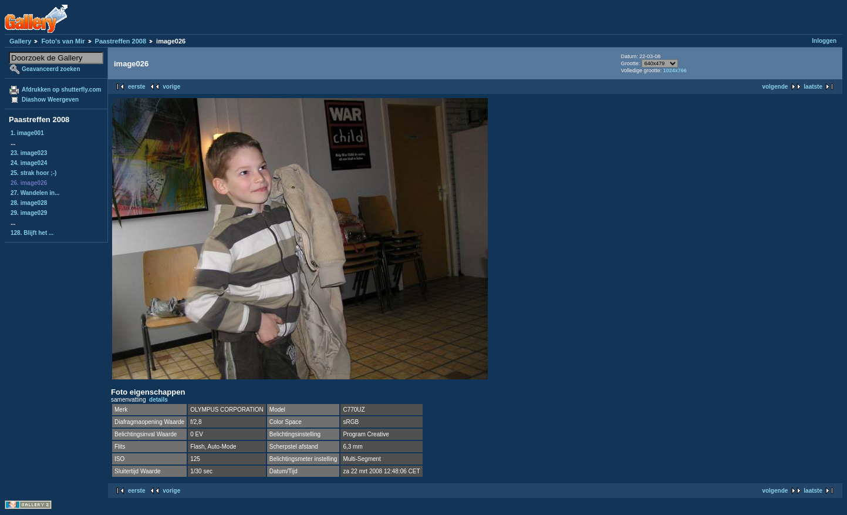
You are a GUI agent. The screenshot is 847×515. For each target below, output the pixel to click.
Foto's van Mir (63, 41)
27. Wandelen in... (35, 193)
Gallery (20, 41)
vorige (171, 86)
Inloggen (824, 41)
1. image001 (27, 133)
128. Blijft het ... (32, 233)
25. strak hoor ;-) (33, 173)
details (158, 399)
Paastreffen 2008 (120, 41)
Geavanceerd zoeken (51, 69)
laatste (813, 86)
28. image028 (29, 203)
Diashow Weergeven (50, 99)
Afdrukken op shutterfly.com (61, 89)
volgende (775, 86)
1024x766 (675, 70)
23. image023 (29, 153)
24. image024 (29, 163)
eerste (136, 86)
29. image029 (29, 213)
